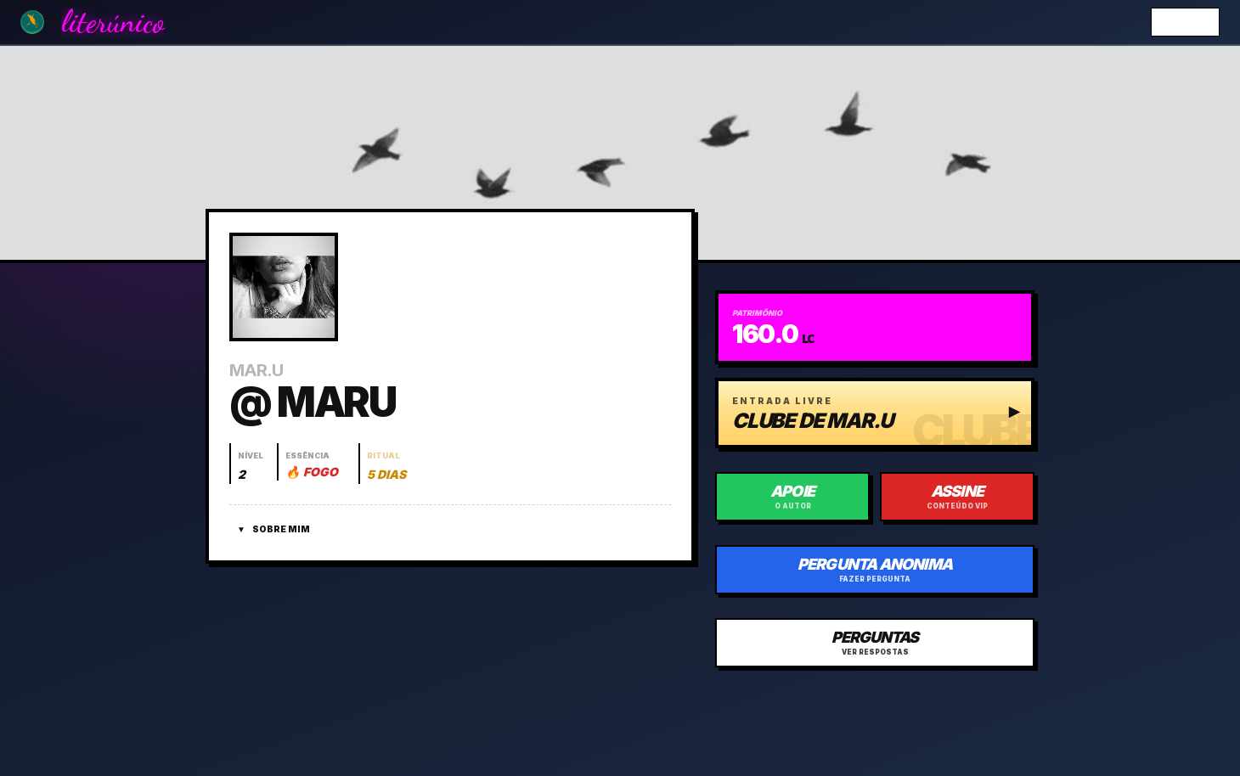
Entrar (1185, 21)
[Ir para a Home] (32, 22)
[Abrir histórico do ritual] (385, 463)
